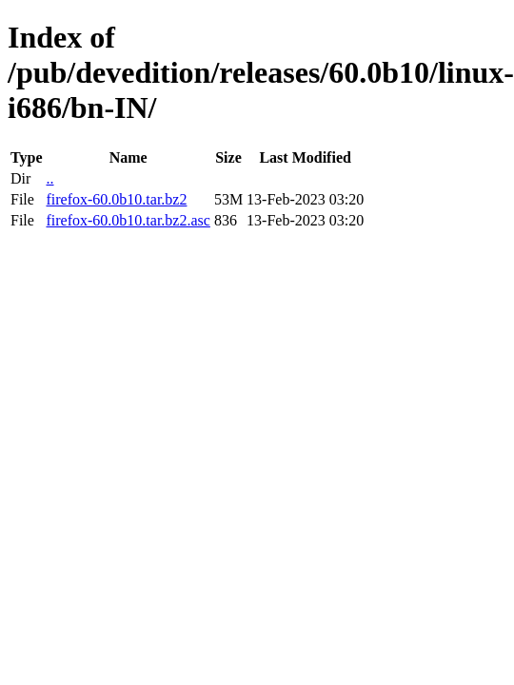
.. (49, 178)
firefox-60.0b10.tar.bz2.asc (127, 220)
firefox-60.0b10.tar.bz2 (116, 199)
